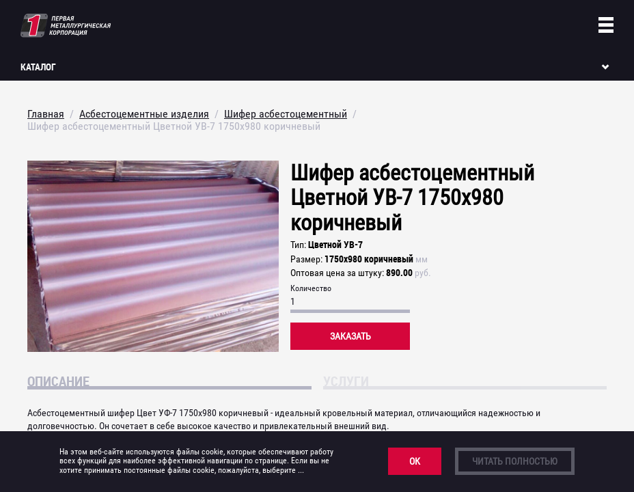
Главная (45, 113)
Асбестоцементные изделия (144, 113)
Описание (58, 380)
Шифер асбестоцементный (285, 113)
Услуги (346, 380)
